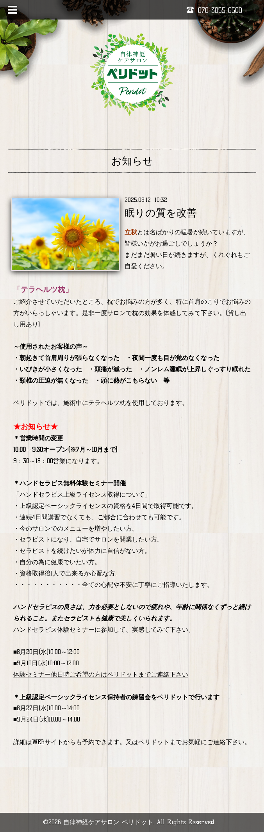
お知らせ (132, 161)
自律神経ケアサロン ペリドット (108, 822)
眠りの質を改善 (161, 213)
